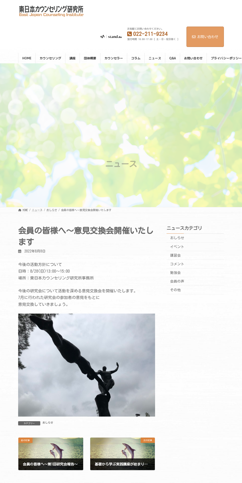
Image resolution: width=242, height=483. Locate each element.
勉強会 (175, 272)
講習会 (175, 255)
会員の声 (177, 281)
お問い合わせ (205, 37)
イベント (177, 246)
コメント (177, 264)
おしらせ (47, 422)
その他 (175, 290)
